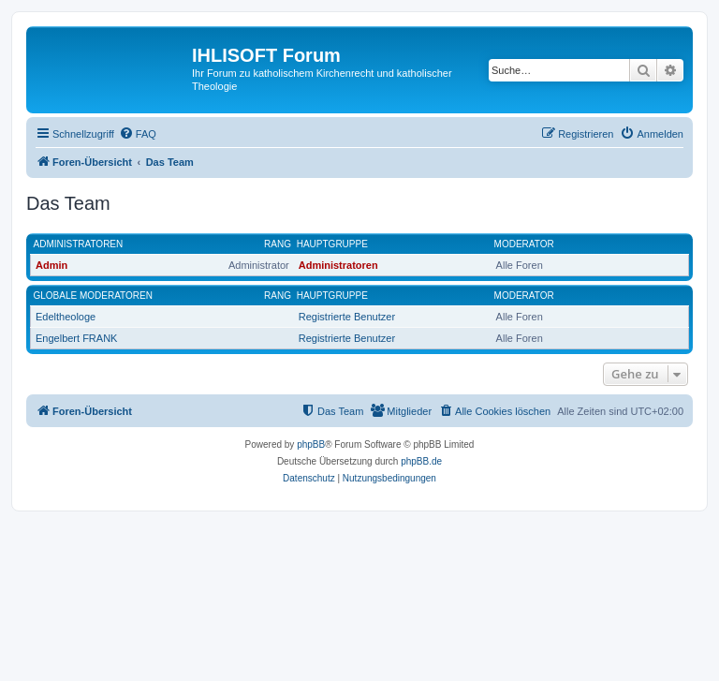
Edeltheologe (65, 316)
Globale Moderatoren (93, 295)
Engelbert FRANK (76, 338)
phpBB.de (421, 461)
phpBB (311, 444)
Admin (51, 265)
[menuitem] (137, 134)
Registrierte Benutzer (347, 316)
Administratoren (79, 244)
